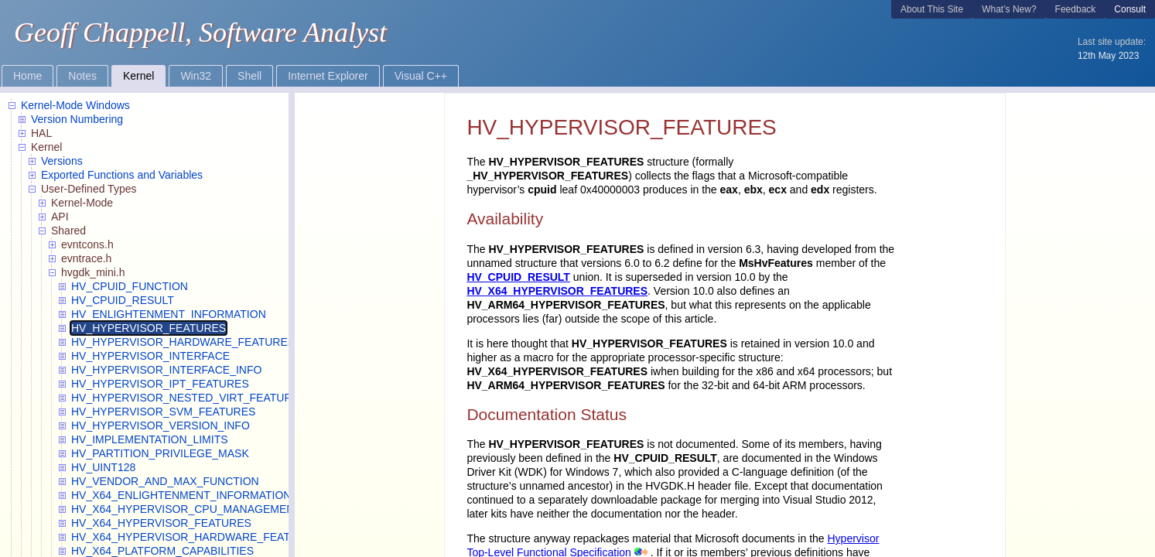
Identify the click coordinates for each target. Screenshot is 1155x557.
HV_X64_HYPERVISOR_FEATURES (557, 291)
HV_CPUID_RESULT (518, 277)
